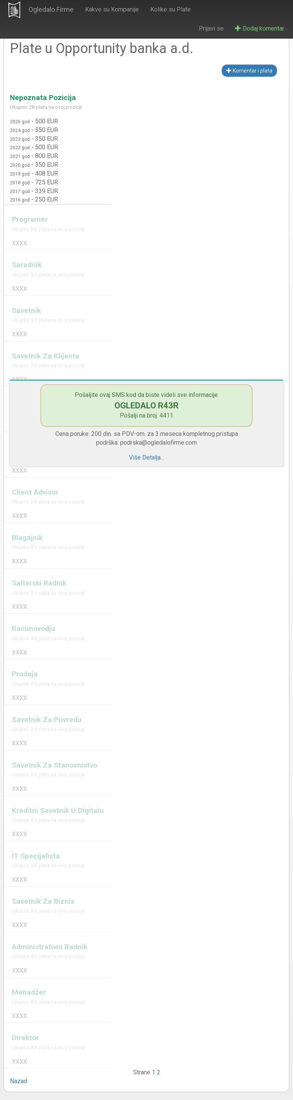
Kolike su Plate (170, 9)
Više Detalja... (146, 457)
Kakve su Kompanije (112, 9)
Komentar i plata (249, 71)
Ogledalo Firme (51, 9)
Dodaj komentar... (261, 28)
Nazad (18, 1081)
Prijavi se (211, 28)
